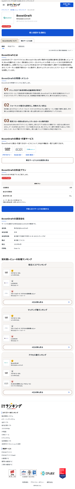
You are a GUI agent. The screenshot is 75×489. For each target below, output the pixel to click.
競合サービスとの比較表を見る (37, 160)
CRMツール (5, 435)
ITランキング (5, 10)
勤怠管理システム (7, 416)
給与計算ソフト (6, 425)
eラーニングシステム (8, 419)
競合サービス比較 (26, 41)
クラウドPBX (6, 429)
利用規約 (25, 482)
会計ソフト (5, 422)
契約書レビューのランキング (18, 10)
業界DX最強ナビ (7, 461)
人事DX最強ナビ (7, 464)
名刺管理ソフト (6, 441)
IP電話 (4, 432)
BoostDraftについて (10, 41)
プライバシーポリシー (37, 482)
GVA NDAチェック (30, 155)
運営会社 (50, 482)
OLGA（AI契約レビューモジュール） (19, 155)
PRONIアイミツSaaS (8, 455)
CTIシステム (6, 438)
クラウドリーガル (7, 155)
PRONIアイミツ (7, 452)
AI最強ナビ (5, 458)
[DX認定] (48, 473)
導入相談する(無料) (37, 32)
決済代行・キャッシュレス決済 (11, 444)
